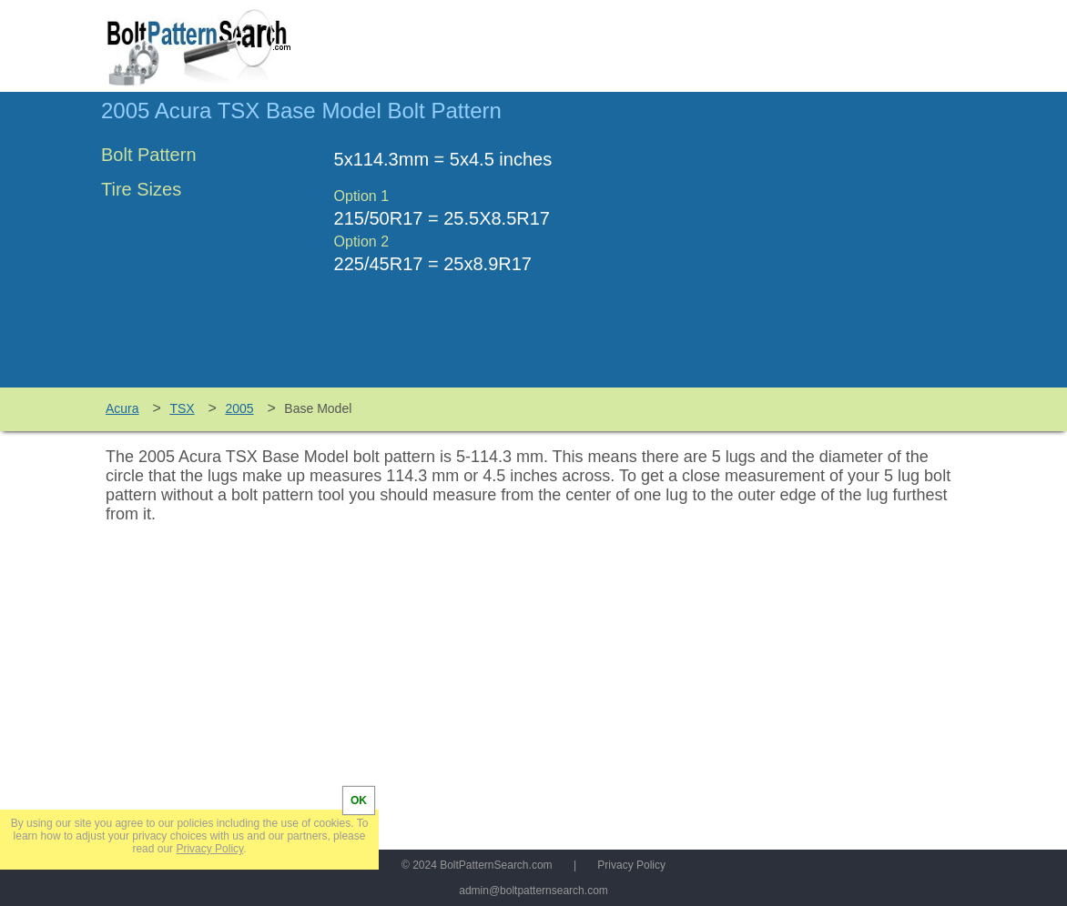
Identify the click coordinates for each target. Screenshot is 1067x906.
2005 (239, 408)
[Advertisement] (813, 248)
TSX (181, 408)
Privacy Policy (631, 865)
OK (359, 800)
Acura (122, 408)
